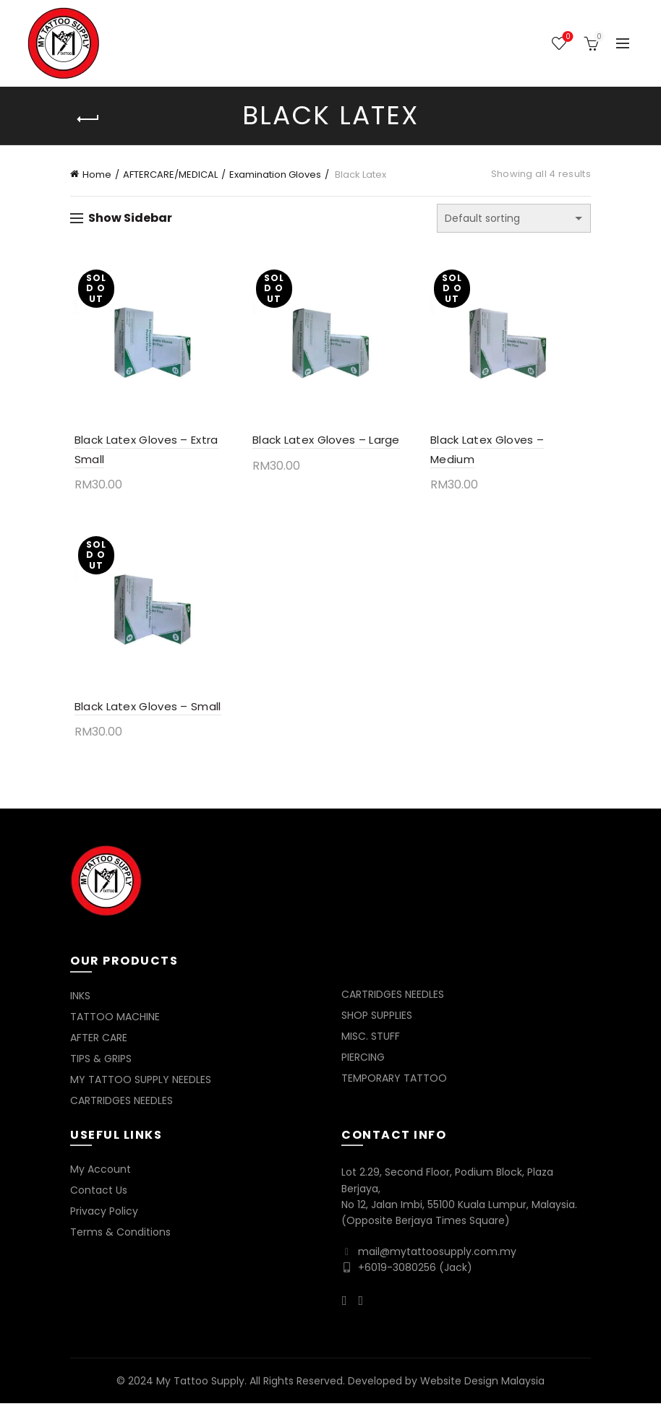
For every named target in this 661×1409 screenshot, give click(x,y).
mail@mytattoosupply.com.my (437, 1257)
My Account (100, 1175)
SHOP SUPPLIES (376, 1021)
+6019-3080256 (397, 1273)
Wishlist (567, 37)
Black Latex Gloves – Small (143, 712)
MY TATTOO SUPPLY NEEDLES (140, 1085)
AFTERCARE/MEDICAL (170, 174)
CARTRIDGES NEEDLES (121, 1106)
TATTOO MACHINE (115, 1022)
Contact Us (98, 1196)
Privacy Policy (104, 1217)
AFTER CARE (98, 1043)
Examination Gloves (275, 174)
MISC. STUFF (370, 1042)
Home (96, 174)
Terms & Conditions (120, 1238)
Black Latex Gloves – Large (324, 442)
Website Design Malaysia (482, 1386)
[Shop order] (514, 218)
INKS (80, 1001)
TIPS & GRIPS (101, 1064)
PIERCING (363, 1063)
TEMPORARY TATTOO (394, 1084)
